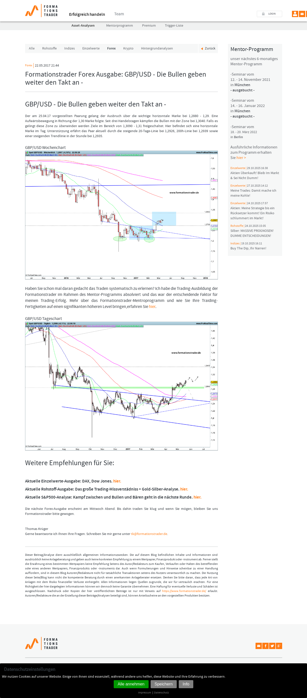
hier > (241, 157)
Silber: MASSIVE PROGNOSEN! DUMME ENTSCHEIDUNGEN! (252, 231)
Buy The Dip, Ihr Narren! (248, 246)
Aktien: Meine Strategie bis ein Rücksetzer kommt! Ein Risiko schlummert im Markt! (252, 211)
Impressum (144, 692)
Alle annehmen (131, 684)
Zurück (210, 48)
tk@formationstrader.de (149, 534)
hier (152, 306)
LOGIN (272, 14)
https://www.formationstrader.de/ (184, 591)
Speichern (164, 684)
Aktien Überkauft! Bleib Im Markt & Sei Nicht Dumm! (254, 173)
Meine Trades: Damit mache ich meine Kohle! (253, 191)
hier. (117, 481)
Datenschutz (161, 692)
